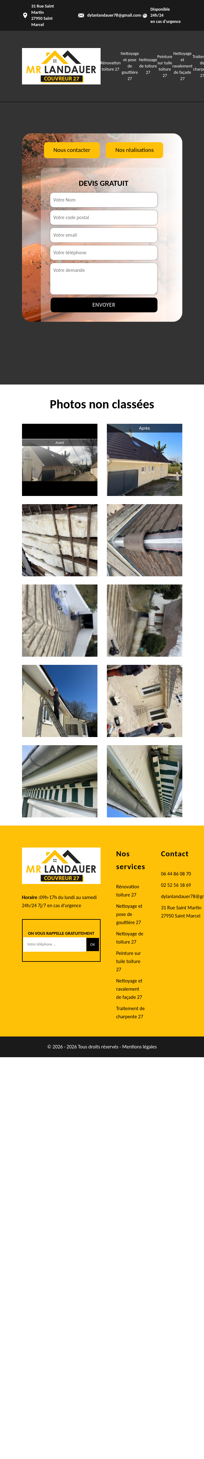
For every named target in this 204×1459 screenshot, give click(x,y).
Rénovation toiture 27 (127, 891)
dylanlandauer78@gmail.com (114, 15)
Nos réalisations (134, 149)
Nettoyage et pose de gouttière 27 (130, 66)
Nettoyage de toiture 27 (148, 66)
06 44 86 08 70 (176, 874)
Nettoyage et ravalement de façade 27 (182, 66)
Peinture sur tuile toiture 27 (128, 961)
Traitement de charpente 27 (130, 1012)
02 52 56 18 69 (176, 885)
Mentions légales (139, 1047)
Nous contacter (71, 149)
